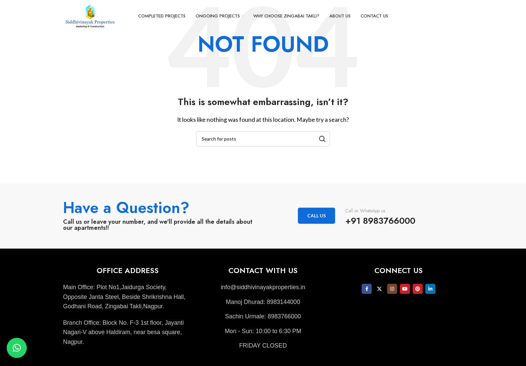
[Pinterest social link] (418, 289)
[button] (17, 348)
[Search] (263, 139)
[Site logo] (91, 16)
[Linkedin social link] (430, 289)
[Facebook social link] (367, 289)
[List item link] (263, 287)
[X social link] (379, 289)
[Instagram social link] (392, 289)
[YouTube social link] (405, 289)
